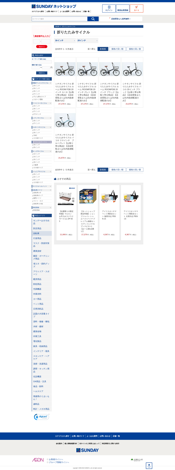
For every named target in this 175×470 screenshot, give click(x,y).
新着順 (103, 49)
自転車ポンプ (38, 195)
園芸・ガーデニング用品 (41, 257)
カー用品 (37, 299)
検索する (42, 73)
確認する (42, 47)
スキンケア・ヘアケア (41, 357)
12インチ (36, 154)
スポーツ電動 (38, 99)
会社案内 (59, 443)
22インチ (36, 177)
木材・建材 (38, 326)
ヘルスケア (38, 391)
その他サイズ (38, 138)
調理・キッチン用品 (41, 370)
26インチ (36, 91)
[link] (42, 417)
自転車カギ (37, 192)
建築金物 (37, 331)
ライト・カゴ (38, 201)
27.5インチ (37, 114)
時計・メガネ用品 (41, 409)
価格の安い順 (117, 49)
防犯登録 (36, 207)
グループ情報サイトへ (59, 462)
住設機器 (37, 376)
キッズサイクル (38, 151)
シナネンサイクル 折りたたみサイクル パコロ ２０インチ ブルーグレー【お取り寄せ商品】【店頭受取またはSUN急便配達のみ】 (64, 143)
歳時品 (36, 404)
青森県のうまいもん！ (41, 397)
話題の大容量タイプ (41, 315)
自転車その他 (38, 204)
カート (136, 10)
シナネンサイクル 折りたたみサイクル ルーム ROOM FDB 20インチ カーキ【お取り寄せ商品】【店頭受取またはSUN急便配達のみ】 (64, 92)
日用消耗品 (38, 309)
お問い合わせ (76, 11)
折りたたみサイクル (68, 26)
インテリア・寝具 (41, 351)
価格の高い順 (135, 49)
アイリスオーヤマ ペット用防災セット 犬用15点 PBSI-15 (131, 215)
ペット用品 (38, 304)
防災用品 (37, 228)
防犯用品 (37, 284)
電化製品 (37, 341)
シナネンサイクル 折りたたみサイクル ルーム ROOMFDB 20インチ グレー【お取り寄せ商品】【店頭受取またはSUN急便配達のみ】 (87, 92)
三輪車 (35, 165)
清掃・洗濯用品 (40, 364)
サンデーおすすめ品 (41, 222)
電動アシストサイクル (40, 83)
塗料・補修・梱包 (41, 321)
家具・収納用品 (40, 346)
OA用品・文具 (39, 381)
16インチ (59, 40)
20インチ (82, 40)
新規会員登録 (122, 10)
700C (35, 135)
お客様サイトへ (56, 459)
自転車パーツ (37, 190)
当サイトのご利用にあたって (89, 443)
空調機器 (37, 289)
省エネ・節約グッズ (41, 265)
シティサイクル (38, 118)
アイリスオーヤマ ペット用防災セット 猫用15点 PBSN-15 (109, 215)
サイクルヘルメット (40, 186)
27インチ (36, 94)
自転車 (57, 26)
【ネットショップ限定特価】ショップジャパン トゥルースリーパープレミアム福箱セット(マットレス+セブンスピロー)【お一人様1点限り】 (88, 221)
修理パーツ (37, 198)
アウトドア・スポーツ (41, 272)
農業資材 (37, 251)
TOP (149, 467)
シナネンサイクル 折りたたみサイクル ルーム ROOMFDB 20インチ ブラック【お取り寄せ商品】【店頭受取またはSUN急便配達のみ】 (109, 92)
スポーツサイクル (39, 127)
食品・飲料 (38, 386)
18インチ (36, 162)
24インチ (36, 88)
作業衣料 (37, 294)
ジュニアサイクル (39, 171)
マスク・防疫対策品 (41, 244)
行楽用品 (37, 238)
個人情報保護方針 (71, 443)
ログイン (108, 10)
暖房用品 (37, 279)
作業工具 (37, 336)
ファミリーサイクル (40, 103)
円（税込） (65, 104)
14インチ (36, 156)
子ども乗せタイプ (39, 96)
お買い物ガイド (52, 11)
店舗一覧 (86, 11)
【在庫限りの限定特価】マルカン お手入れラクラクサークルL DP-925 (66, 216)
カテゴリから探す (38, 11)
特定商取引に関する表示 (110, 443)
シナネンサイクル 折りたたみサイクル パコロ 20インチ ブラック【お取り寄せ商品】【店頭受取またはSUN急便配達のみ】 (132, 92)
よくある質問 (64, 11)
